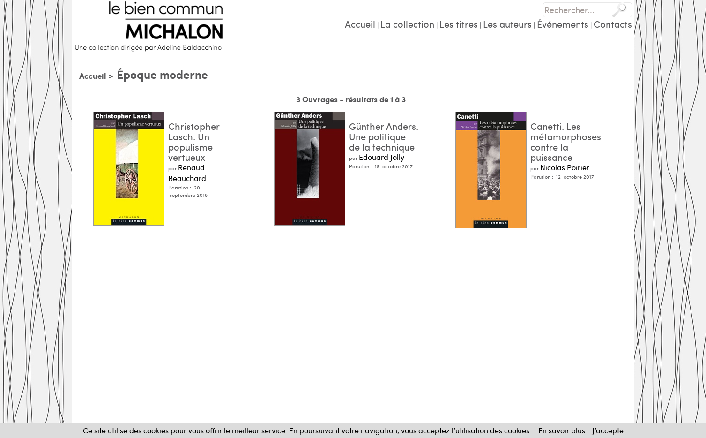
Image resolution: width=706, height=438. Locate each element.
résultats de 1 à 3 (375, 99)
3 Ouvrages (318, 99)
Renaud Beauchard (187, 172)
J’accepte (608, 430)
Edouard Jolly (381, 157)
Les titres (458, 23)
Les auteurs (507, 23)
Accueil (360, 23)
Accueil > (96, 75)
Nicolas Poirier (564, 167)
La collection (407, 23)
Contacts (613, 23)
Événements (562, 23)
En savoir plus (561, 430)
